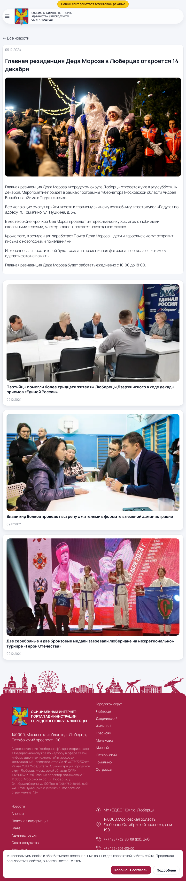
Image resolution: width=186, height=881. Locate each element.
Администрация (24, 835)
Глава (16, 828)
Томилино (104, 762)
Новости (18, 806)
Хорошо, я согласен (130, 870)
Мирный (102, 747)
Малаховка (105, 740)
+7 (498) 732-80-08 (119, 839)
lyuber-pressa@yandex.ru (44, 788)
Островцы (104, 769)
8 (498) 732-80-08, (68, 783)
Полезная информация (30, 820)
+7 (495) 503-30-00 (119, 848)
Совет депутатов (25, 842)
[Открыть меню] (7, 16)
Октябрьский (106, 755)
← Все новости (15, 38)
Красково (103, 733)
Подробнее (166, 870)
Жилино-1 (103, 725)
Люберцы (103, 711)
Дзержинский (106, 718)
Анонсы (18, 813)
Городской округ (109, 704)
